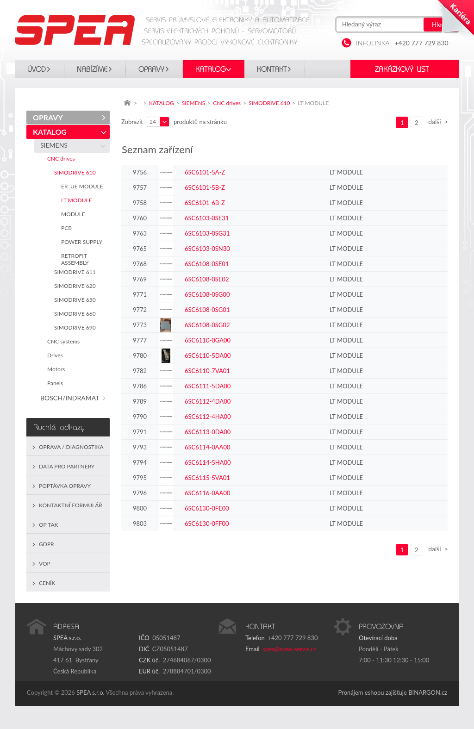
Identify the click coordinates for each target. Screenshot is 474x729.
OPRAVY (151, 69)
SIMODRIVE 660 (76, 313)
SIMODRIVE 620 (76, 285)
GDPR (46, 544)
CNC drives (62, 158)
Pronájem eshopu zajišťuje (372, 692)
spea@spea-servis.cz (289, 649)
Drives (56, 355)
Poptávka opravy (65, 485)
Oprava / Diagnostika (71, 446)
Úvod (36, 69)
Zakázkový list (402, 69)
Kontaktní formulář (70, 505)
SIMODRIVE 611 (76, 271)
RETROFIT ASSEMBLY (76, 259)
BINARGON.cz (427, 692)
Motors (57, 369)
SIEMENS (55, 145)
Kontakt (272, 69)
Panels (56, 383)
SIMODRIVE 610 (76, 172)
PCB (68, 227)
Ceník (47, 582)
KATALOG (210, 69)
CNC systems (64, 341)
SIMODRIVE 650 (76, 299)
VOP (44, 563)
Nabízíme (92, 69)
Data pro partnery (66, 466)
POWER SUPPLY (83, 241)
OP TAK (48, 524)
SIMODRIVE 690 (76, 327)
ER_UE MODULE (83, 186)
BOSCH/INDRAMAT (71, 398)
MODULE (74, 214)
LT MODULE (78, 200)
